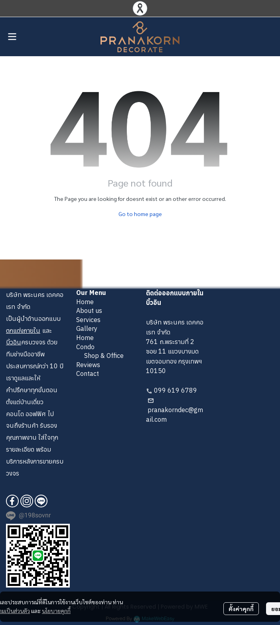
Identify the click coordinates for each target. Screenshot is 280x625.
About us (89, 310)
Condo (85, 347)
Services (88, 320)
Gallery (86, 328)
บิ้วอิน (13, 342)
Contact (87, 373)
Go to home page (140, 213)
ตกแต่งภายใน (23, 330)
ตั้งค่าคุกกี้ (241, 608)
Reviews (88, 365)
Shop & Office (104, 356)
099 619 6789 (175, 390)
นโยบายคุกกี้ (56, 610)
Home (85, 302)
